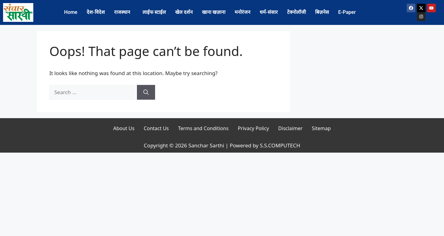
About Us (123, 128)
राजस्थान (122, 12)
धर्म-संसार (269, 12)
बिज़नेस (322, 12)
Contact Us (156, 128)
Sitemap (321, 128)
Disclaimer (290, 128)
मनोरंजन (242, 12)
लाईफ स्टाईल (154, 12)
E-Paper (347, 12)
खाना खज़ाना (213, 12)
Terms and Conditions (203, 128)
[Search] (146, 92)
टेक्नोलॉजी (296, 12)
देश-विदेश (96, 12)
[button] (123, 12)
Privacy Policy (253, 128)
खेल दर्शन (184, 12)
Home (70, 12)
